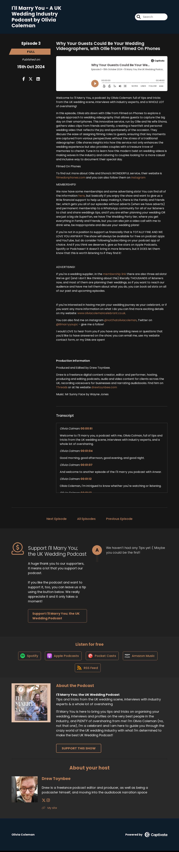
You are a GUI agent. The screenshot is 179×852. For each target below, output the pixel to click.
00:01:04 (87, 451)
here (81, 196)
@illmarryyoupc (67, 325)
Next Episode (56, 519)
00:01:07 (86, 465)
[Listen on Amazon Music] (140, 656)
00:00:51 (86, 429)
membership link (114, 274)
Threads (61, 387)
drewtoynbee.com (104, 387)
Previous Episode (119, 519)
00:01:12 (86, 479)
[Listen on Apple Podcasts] (63, 656)
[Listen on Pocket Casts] (102, 656)
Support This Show (79, 749)
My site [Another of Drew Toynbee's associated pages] (49, 809)
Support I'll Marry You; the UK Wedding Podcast (56, 616)
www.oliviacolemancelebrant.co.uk (101, 313)
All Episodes (86, 519)
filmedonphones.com (70, 178)
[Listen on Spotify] (28, 656)
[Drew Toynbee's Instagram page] (48, 801)
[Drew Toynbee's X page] (44, 801)
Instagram (138, 178)
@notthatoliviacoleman (120, 320)
